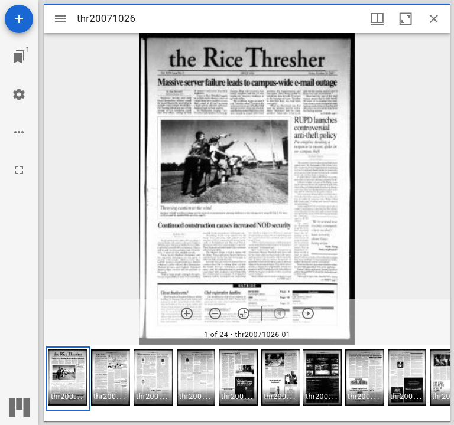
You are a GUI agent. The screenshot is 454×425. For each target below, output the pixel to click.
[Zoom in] (187, 313)
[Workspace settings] (19, 94)
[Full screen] (19, 170)
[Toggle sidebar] (60, 19)
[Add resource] (19, 19)
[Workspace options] (19, 132)
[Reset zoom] (243, 313)
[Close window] (434, 19)
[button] (67, 378)
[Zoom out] (215, 313)
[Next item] (308, 313)
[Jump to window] (19, 56)
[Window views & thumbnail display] (377, 19)
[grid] (247, 383)
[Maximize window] (405, 19)
